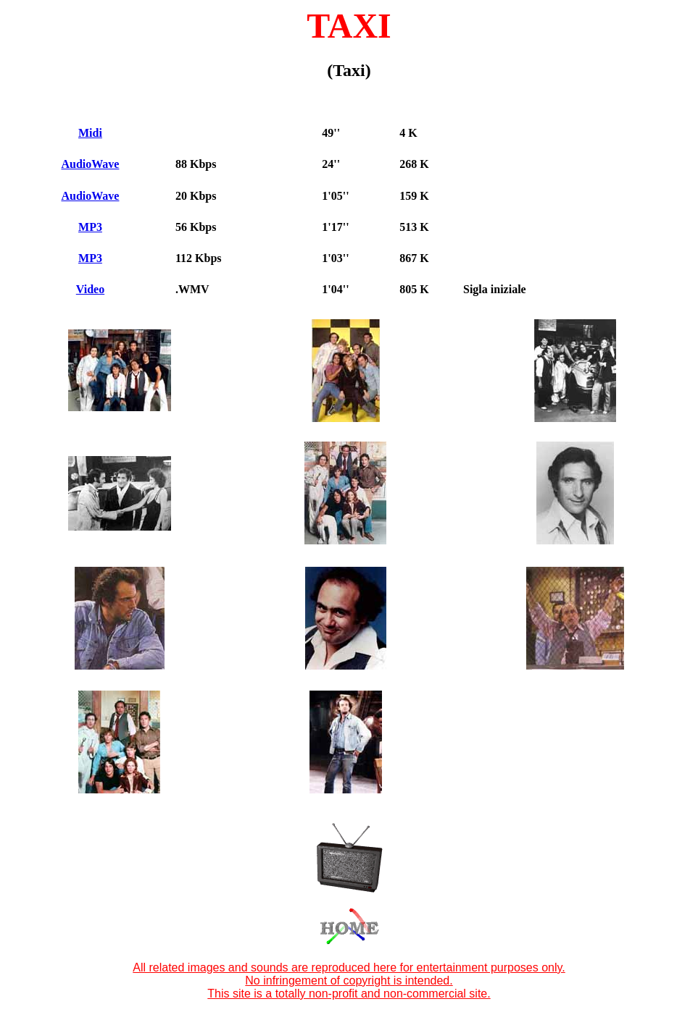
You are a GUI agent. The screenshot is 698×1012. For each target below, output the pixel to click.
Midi (90, 133)
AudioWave (90, 164)
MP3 (90, 227)
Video (90, 289)
